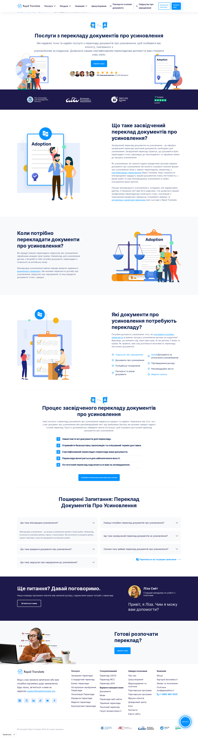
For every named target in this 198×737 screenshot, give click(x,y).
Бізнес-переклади (80, 683)
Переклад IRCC (107, 679)
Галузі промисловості (110, 711)
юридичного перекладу (29, 271)
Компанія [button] (79, 6)
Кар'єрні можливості (167, 679)
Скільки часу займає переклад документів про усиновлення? (141, 549)
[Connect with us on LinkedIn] (33, 700)
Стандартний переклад (82, 679)
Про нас (132, 675)
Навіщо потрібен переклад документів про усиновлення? (141, 523)
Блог (130, 706)
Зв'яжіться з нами (29, 603)
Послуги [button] (48, 6)
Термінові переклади (110, 703)
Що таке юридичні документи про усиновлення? (57, 549)
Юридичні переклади (81, 698)
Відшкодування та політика (137, 685)
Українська (7, 734)
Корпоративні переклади (83, 706)
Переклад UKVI (107, 683)
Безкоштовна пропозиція (164, 6)
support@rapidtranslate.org (41, 691)
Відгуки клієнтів (136, 698)
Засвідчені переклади (82, 675)
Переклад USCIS (108, 675)
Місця (160, 675)
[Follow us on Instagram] (19, 700)
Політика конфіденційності (165, 689)
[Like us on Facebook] (54, 700)
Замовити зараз (176, 6)
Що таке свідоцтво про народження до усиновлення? (57, 562)
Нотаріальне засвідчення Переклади (83, 689)
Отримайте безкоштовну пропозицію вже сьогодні (99, 477)
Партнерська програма (140, 690)
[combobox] (8, 734)
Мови (102, 695)
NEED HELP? (185, 721)
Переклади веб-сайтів (111, 699)
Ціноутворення (98, 6)
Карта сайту (134, 714)
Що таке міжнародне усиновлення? (57, 523)
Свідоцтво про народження (145, 6)
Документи (105, 691)
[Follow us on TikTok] (40, 700)
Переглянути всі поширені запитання (158, 559)
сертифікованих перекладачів (126, 172)
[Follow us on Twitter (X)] (26, 700)
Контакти (133, 710)
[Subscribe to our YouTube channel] (47, 700)
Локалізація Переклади (82, 694)
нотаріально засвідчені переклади (129, 200)
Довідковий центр (137, 702)
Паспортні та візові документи (121, 6)
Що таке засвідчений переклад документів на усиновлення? (141, 536)
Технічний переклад (110, 707)
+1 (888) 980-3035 (167, 694)
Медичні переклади (81, 702)
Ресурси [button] (64, 6)
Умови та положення (167, 683)
